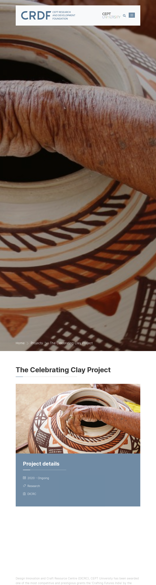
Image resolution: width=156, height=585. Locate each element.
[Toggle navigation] (132, 15)
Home (20, 343)
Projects (37, 343)
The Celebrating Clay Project (71, 343)
